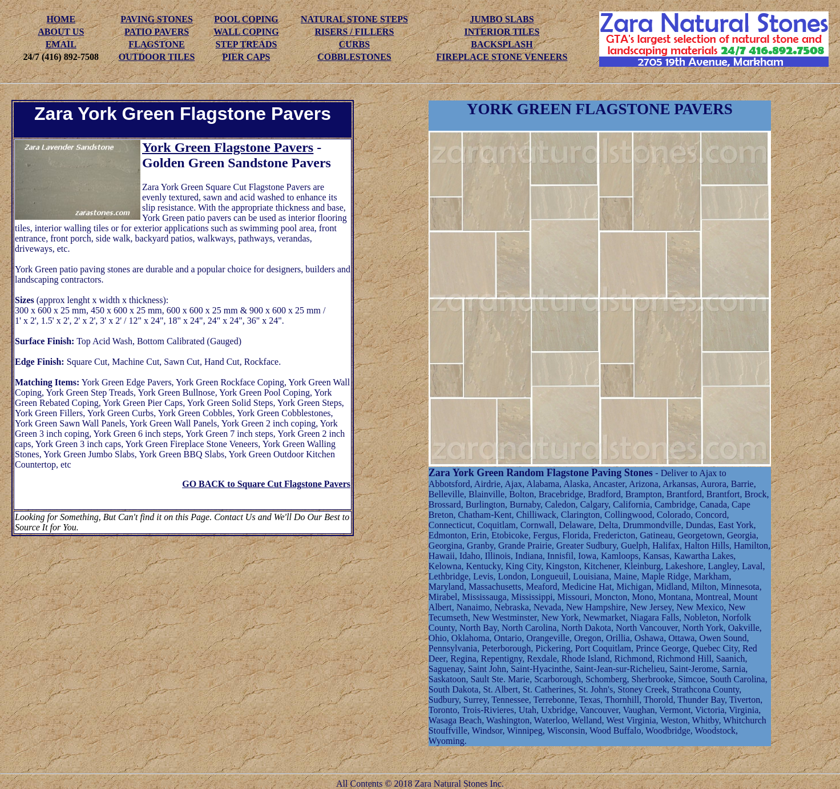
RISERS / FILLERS (354, 32)
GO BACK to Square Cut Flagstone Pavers (266, 484)
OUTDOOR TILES (157, 57)
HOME (60, 19)
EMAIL (61, 44)
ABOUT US (61, 32)
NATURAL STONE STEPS (354, 19)
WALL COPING (245, 32)
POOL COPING (246, 19)
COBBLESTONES (354, 57)
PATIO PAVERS (156, 32)
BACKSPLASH (501, 44)
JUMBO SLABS (502, 19)
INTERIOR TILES (502, 32)
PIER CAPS (246, 57)
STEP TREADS (246, 44)
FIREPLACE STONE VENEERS (502, 57)
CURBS (354, 44)
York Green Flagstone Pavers (227, 147)
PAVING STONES (156, 19)
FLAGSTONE (156, 44)
